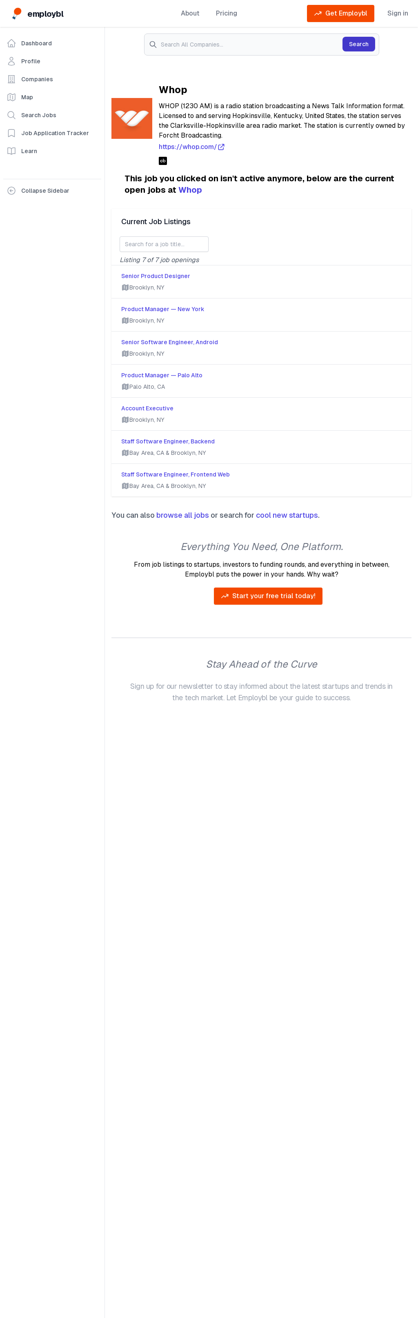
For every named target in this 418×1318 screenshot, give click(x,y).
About (190, 13)
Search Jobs (31, 115)
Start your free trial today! (268, 596)
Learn (22, 151)
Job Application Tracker (48, 133)
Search (359, 44)
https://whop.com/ (192, 147)
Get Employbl (340, 13)
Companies (30, 79)
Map (20, 97)
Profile (23, 61)
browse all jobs (182, 515)
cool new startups (287, 515)
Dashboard (29, 43)
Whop (190, 189)
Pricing (226, 13)
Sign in (397, 13)
